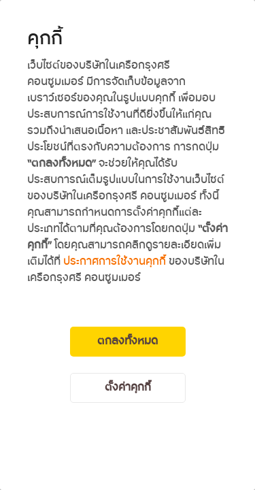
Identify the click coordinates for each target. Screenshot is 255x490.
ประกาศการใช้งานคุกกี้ (114, 262)
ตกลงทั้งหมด (127, 341)
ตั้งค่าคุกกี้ (128, 387)
